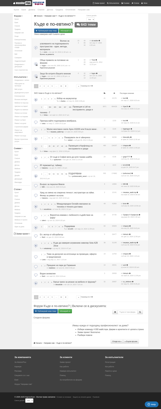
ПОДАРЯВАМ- (75, 174)
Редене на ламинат (21, 110)
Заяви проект (99, 3)
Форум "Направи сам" (23, 384)
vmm (45, 52)
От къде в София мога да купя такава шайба (71, 157)
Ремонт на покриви (21, 116)
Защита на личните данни (82, 397)
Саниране (18, 58)
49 (66, 146)
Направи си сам (20, 216)
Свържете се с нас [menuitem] (22, 375)
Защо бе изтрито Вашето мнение (55, 74)
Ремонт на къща (20, 136)
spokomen (57, 160)
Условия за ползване (63, 397)
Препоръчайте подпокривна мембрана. (58, 121)
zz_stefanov (127, 282)
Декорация (18, 179)
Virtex (46, 115)
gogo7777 (126, 157)
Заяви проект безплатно (88, 332)
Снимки (125, 3)
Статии (135, 3)
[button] (78, 86)
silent (44, 220)
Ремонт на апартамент (19, 131)
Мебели (17, 168)
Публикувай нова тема (46, 31)
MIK (43, 187)
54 (58, 174)
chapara (126, 145)
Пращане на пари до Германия (61, 265)
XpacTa (126, 106)
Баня (24, 10)
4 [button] (48, 86)
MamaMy (126, 137)
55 (62, 174)
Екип (16, 380)
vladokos (52, 268)
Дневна (32, 10)
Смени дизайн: (91, 15)
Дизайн (17, 175)
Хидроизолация (20, 61)
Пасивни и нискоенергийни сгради (20, 45)
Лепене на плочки (21, 113)
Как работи (64, 367)
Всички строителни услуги (21, 140)
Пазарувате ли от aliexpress (77, 137)
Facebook (96, 397)
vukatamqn (48, 248)
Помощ (63, 375)
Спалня (41, 10)
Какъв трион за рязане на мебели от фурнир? (74, 282)
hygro (44, 65)
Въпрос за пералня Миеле (52, 184)
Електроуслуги (20, 96)
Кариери (17, 367)
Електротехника (20, 40)
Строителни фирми (21, 127)
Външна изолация (21, 99)
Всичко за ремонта (47, 54)
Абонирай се (66, 31)
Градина (59, 10)
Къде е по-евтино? (67, 16)
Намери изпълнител (68, 371)
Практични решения (47, 68)
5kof (43, 237)
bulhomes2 (127, 173)
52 (49, 174)
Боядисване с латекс (22, 80)
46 (53, 146)
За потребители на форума (71, 380)
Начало (38, 16)
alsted (70, 140)
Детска (50, 10)
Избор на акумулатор (67, 98)
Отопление (70, 10)
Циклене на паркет (21, 106)
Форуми (18, 16)
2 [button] (40, 86)
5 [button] (52, 86)
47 (58, 146)
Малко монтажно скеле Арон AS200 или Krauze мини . (72, 129)
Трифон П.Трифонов (130, 215)
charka (63, 101)
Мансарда (18, 182)
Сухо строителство (21, 70)
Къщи (16, 36)
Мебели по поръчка (21, 103)
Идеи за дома (19, 227)
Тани (93, 60)
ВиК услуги (18, 89)
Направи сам (84, 10)
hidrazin (126, 234)
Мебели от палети (21, 220)
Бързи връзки (131, 341)
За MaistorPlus (20, 362)
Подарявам (69, 226)
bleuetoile (58, 284)
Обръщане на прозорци (19, 85)
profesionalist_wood (79, 176)
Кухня (16, 10)
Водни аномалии (48, 273)
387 (65, 107)
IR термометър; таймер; (51, 165)
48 (62, 146)
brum (125, 203)
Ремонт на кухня (20, 123)
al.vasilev (95, 41)
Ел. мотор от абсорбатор (51, 234)
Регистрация (110, 362)
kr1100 (125, 165)
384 (50, 107)
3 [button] (44, 86)
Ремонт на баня (20, 120)
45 (49, 146)
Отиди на (116, 341)
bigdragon (126, 129)
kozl (124, 98)
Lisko (44, 260)
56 (66, 174)
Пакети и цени (111, 371)
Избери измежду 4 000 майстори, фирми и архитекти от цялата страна (110, 329)
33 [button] (61, 86)
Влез (144, 3)
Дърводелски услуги (22, 93)
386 (60, 107)
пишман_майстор (57, 132)
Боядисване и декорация (19, 65)
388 (70, 107)
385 (55, 107)
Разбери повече (84, 335)
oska (43, 123)
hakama (45, 168)
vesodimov (47, 209)
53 (53, 174)
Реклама (18, 371)
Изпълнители (113, 3)
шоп (124, 265)
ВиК (16, 54)
